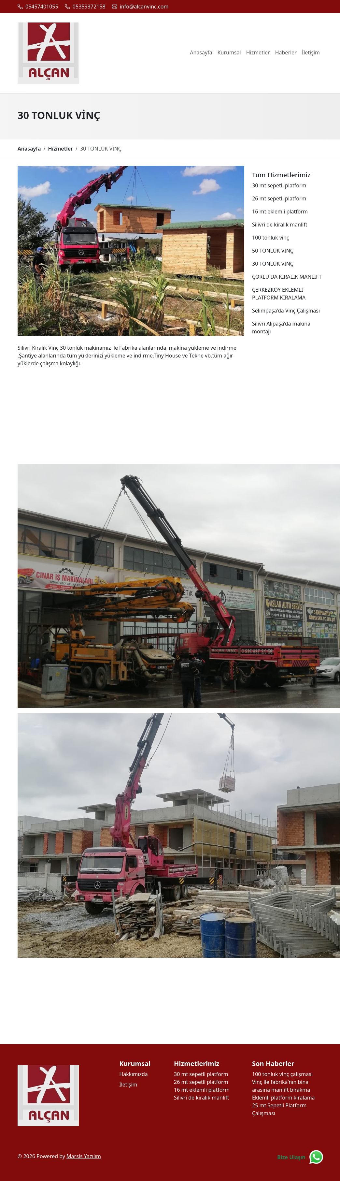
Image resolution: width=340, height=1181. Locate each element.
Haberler (286, 52)
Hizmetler (258, 52)
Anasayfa (201, 52)
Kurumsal (229, 52)
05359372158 (89, 6)
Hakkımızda (133, 1074)
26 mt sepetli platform (201, 1082)
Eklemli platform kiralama (283, 1097)
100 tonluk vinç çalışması (282, 1074)
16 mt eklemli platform (202, 1089)
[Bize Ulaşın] (300, 1157)
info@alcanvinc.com (144, 6)
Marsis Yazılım (83, 1156)
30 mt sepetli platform (201, 1074)
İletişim (311, 52)
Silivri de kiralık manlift (201, 1097)
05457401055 (41, 6)
